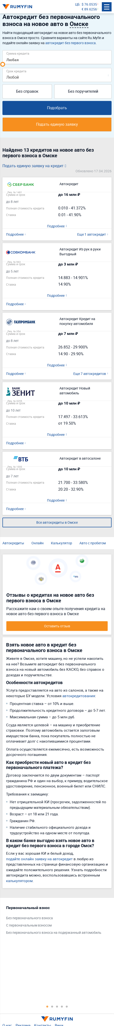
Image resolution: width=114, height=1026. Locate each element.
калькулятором (19, 880)
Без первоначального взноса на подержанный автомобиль (53, 932)
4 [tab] (61, 1006)
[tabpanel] (54, 921)
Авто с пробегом (92, 543)
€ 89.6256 (89, 9)
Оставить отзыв (57, 626)
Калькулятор (61, 543)
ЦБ (77, 4)
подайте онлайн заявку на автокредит (39, 858)
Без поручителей (83, 91)
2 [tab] (52, 1006)
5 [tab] (66, 1006)
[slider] (2, 64)
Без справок (27, 91)
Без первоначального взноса (29, 918)
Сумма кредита (17, 53)
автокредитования (78, 695)
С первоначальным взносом (29, 925)
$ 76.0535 (89, 4)
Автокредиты (13, 543)
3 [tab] (57, 1006)
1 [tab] (47, 1006)
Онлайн (37, 543)
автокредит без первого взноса (70, 43)
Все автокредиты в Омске (57, 522)
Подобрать (57, 107)
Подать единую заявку (57, 124)
